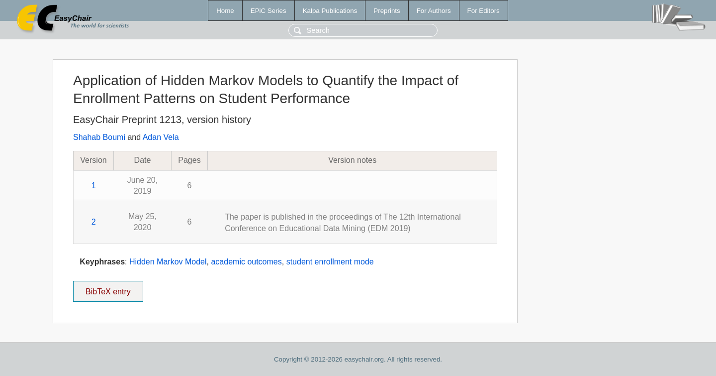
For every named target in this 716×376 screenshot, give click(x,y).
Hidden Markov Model (168, 261)
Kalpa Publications (330, 10)
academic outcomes (246, 261)
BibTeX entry (108, 288)
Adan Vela (161, 137)
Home (225, 10)
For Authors (434, 10)
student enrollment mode (330, 261)
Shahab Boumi (99, 137)
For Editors (483, 10)
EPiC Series (268, 10)
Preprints (386, 10)
